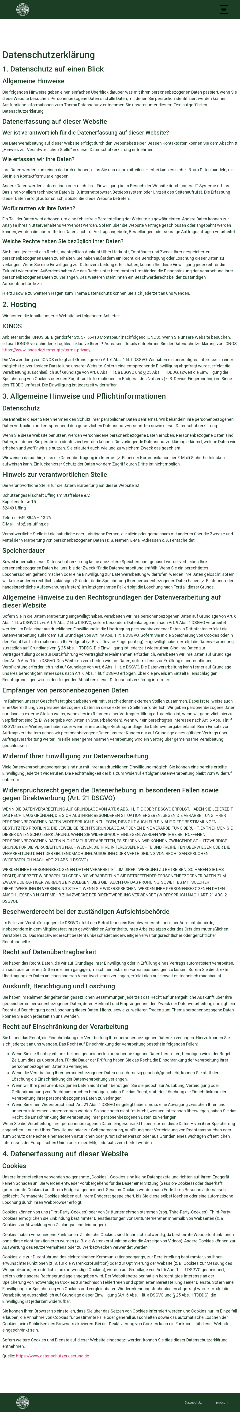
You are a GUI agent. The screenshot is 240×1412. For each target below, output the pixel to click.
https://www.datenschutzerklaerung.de (52, 1355)
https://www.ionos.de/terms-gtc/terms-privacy (46, 349)
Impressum (220, 1402)
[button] (224, 9)
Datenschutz (193, 1402)
